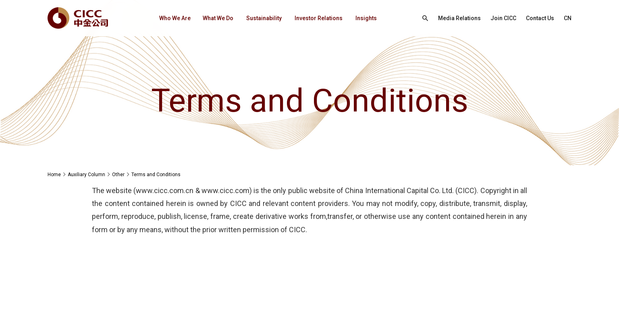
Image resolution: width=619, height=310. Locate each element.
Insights (366, 18)
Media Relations (459, 18)
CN (567, 18)
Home (54, 174)
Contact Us (540, 18)
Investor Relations (319, 18)
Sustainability (264, 18)
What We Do (218, 18)
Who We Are (175, 18)
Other (118, 174)
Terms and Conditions (156, 174)
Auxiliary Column (86, 174)
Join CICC (503, 18)
